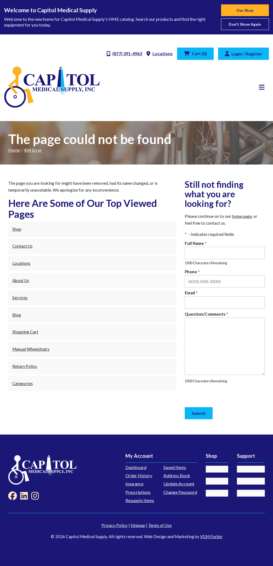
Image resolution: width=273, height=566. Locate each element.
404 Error (33, 150)
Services (20, 297)
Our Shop (244, 10)
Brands (212, 493)
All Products (217, 469)
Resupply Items (139, 500)
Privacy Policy (114, 525)
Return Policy (24, 366)
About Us (20, 280)
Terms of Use (160, 525)
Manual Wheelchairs (30, 349)
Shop (16, 229)
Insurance (134, 483)
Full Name (196, 243)
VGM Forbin (211, 536)
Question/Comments (206, 314)
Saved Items (174, 467)
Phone (192, 271)
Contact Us (22, 246)
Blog (16, 314)
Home (14, 150)
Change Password (180, 492)
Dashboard (135, 467)
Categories (22, 383)
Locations (21, 263)
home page (242, 216)
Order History (138, 475)
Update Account (178, 483)
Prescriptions (138, 492)
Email (191, 292)
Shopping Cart (25, 331)
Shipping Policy (251, 481)
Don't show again (245, 24)
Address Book (176, 475)
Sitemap (138, 525)
